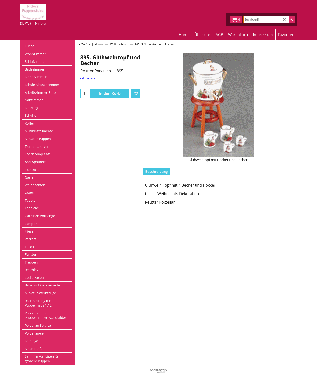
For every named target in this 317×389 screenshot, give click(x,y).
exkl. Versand (88, 78)
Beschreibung (156, 171)
